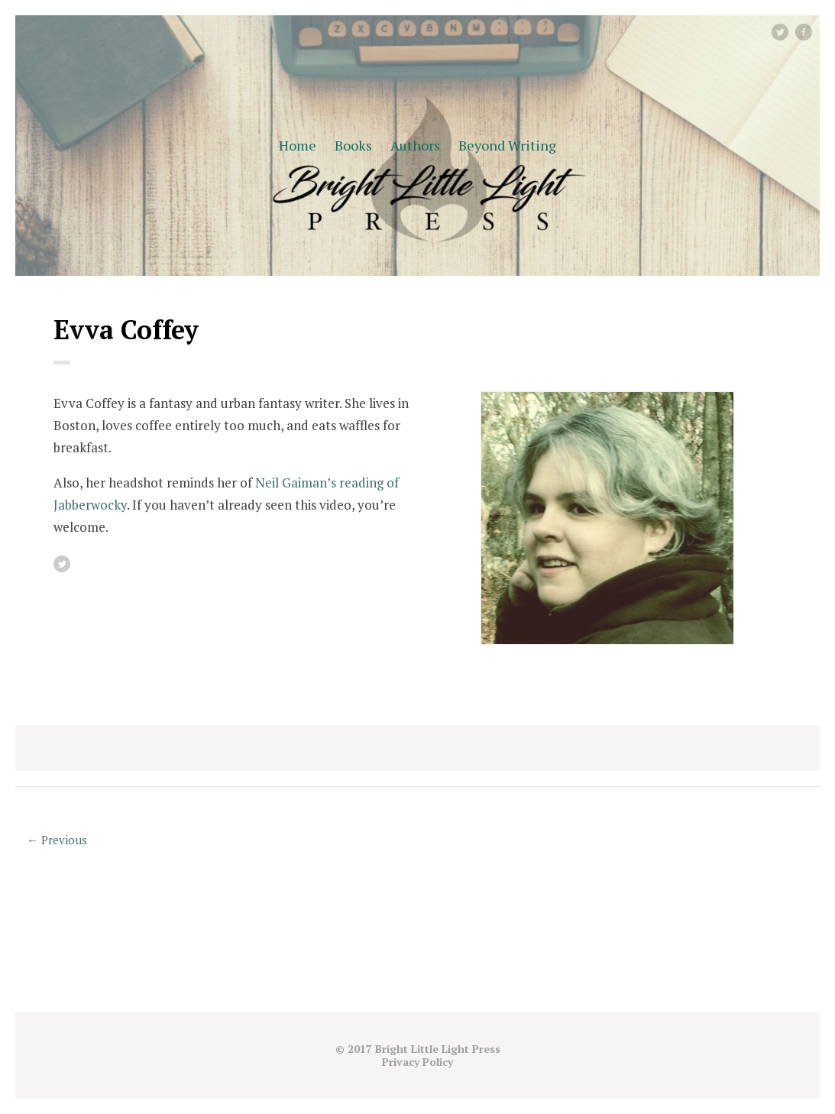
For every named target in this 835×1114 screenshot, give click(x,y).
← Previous (57, 839)
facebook (809, 31)
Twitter (787, 31)
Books (353, 145)
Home (297, 145)
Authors (415, 145)
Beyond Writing (507, 145)
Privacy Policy (417, 1061)
